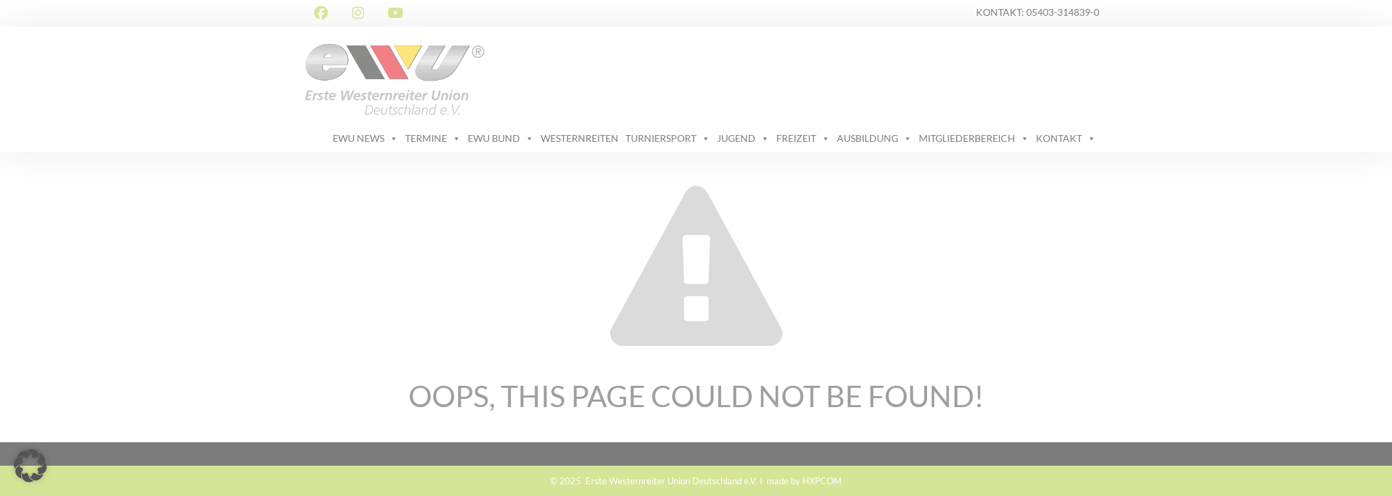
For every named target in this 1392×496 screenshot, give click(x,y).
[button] (30, 465)
